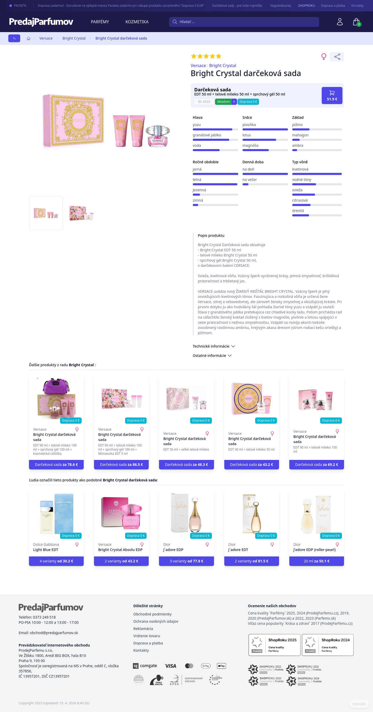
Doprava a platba (148, 643)
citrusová (300, 200)
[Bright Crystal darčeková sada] (56, 399)
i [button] (233, 101)
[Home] (28, 38)
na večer (249, 179)
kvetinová (300, 169)
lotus (246, 135)
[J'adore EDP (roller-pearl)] (316, 514)
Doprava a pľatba (333, 6)
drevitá (298, 210)
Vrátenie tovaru (146, 635)
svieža (297, 189)
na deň (248, 169)
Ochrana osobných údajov (155, 621)
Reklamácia (143, 628)
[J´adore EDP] (186, 514)
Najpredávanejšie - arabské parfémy (289, 5)
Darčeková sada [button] (56, 464)
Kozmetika (137, 22)
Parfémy (100, 22)
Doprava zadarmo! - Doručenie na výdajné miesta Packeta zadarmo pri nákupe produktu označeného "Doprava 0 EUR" (115, 5)
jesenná (199, 189)
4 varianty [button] (56, 561)
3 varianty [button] (186, 561)
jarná (197, 169)
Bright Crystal (73, 38)
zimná (198, 200)
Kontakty (358, 6)
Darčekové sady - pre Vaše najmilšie (231, 5)
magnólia (250, 145)
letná (197, 179)
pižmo (297, 124)
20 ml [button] (316, 561)
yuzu (197, 124)
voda (197, 145)
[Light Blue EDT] (56, 514)
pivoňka (249, 124)
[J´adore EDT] (251, 514)
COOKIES (359, 704)
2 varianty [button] (121, 561)
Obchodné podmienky (152, 614)
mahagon (300, 135)
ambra (297, 145)
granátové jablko (207, 135)
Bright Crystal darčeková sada (121, 38)
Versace (46, 38)
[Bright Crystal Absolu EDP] (121, 514)
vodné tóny (301, 179)
